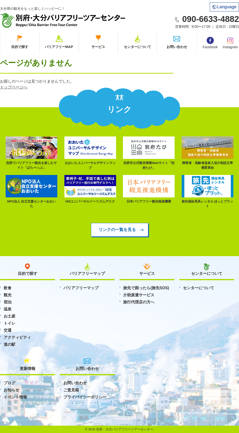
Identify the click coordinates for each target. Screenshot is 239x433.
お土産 (9, 316)
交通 (7, 330)
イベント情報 (15, 397)
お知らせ (11, 390)
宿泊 (7, 302)
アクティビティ (17, 337)
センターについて (137, 47)
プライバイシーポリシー (84, 397)
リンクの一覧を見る (117, 229)
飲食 (7, 288)
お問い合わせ (177, 47)
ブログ (9, 383)
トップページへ (13, 87)
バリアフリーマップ (81, 288)
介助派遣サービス (138, 295)
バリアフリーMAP (59, 47)
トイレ (9, 323)
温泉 (7, 309)
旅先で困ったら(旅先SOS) (146, 288)
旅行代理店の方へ (138, 302)
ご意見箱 (71, 390)
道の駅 (9, 344)
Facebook (210, 43)
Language (224, 6)
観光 (7, 295)
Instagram (230, 42)
